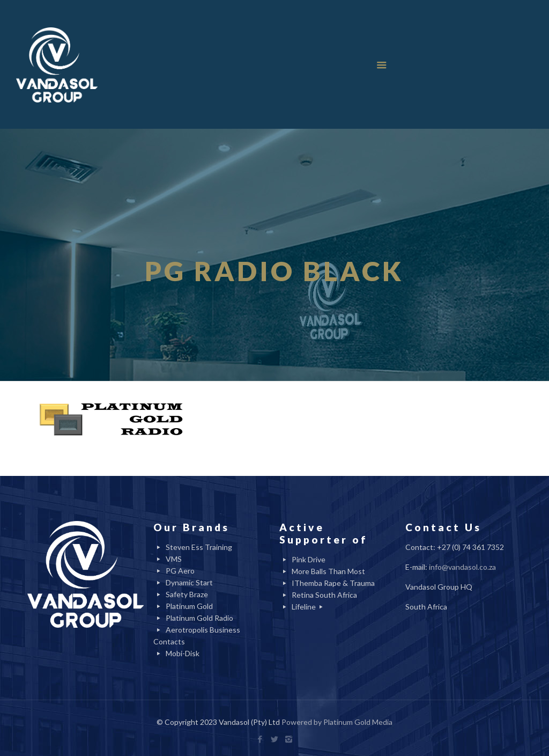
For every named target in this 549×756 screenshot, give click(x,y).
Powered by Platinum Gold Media (336, 721)
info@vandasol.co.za (462, 566)
